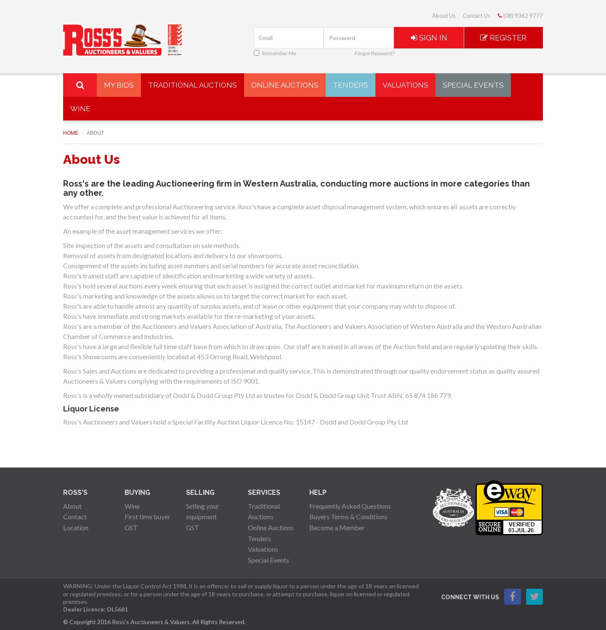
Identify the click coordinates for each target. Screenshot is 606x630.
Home (70, 133)
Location (75, 527)
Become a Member (337, 527)
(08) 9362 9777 (520, 15)
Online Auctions (285, 85)
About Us (443, 15)
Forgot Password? (374, 53)
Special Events (473, 85)
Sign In (429, 37)
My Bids (119, 85)
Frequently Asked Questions (350, 506)
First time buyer (147, 517)
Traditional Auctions (192, 85)
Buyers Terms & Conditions (348, 517)
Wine (80, 108)
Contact (75, 517)
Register (503, 37)
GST (131, 527)
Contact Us (476, 15)
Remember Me (275, 53)
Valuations (405, 85)
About (72, 506)
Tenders (350, 85)
